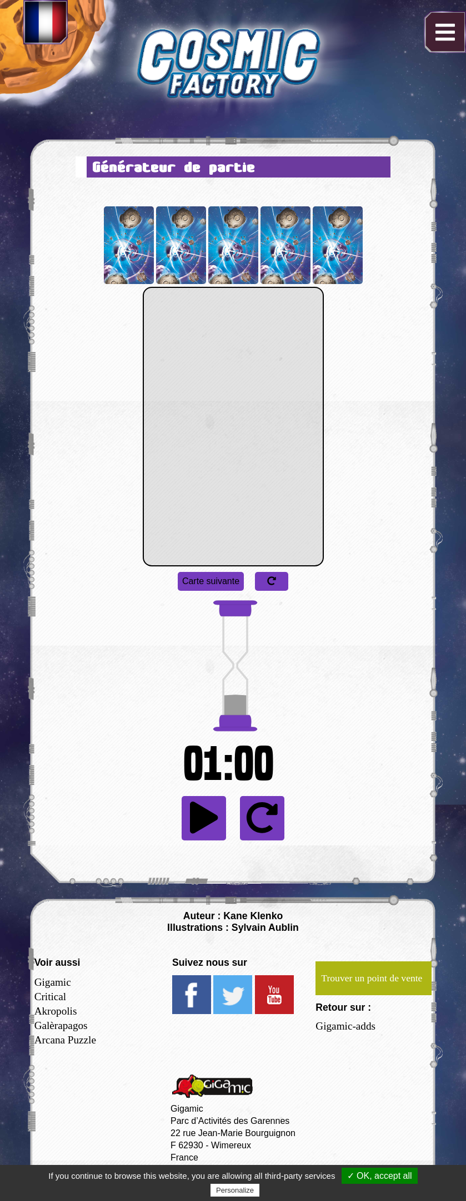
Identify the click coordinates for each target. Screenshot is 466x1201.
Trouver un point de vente (371, 978)
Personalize (235, 1190)
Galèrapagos (61, 1025)
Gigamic (52, 982)
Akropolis (55, 1011)
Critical (50, 996)
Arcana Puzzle (65, 1040)
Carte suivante (210, 581)
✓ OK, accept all (379, 1175)
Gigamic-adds (345, 1026)
